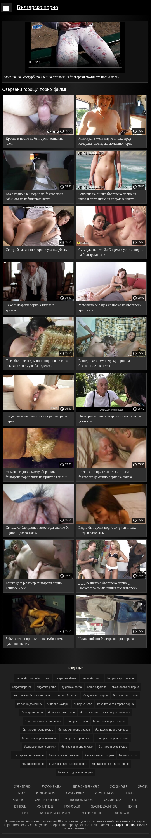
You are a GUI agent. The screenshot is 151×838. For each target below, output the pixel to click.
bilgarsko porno (46, 687)
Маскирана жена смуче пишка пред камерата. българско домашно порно (105, 141)
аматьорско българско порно (32, 695)
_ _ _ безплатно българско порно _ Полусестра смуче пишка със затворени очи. (107, 586)
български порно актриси (109, 721)
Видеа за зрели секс (86, 787)
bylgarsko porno (71, 687)
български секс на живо (64, 755)
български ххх (128, 755)
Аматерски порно (47, 800)
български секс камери (29, 755)
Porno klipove (45, 793)
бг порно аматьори (125, 695)
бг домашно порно (95, 695)
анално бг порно (67, 695)
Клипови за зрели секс (55, 813)
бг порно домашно (29, 704)
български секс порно (99, 755)
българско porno (33, 763)
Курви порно (21, 787)
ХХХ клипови (112, 800)
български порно (77, 721)
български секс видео (113, 746)
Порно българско (81, 800)
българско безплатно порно (110, 763)
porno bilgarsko (96, 687)
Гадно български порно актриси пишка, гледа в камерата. (107, 530)
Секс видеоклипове (104, 806)
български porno (32, 712)
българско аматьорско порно (68, 763)
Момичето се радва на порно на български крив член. (109, 307)
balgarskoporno (22, 687)
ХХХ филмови (75, 793)
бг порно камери (57, 704)
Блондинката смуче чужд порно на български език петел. (104, 363)
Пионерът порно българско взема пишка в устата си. (109, 418)
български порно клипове (111, 729)
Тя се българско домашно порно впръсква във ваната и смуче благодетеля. (37, 363)
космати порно (92, 813)
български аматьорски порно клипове (105, 712)
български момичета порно (43, 721)
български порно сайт (76, 738)
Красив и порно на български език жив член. (35, 141)
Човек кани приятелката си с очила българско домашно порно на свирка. (106, 474)
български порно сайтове (112, 738)
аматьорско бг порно (125, 687)
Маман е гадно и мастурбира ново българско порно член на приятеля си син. (37, 474)
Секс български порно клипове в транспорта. (30, 307)
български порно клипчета (39, 738)
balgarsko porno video (121, 678)
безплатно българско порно (115, 704)
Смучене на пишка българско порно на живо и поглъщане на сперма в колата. (107, 196)
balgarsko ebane (66, 678)
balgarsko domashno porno (33, 678)
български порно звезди (74, 729)
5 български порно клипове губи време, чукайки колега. (35, 641)
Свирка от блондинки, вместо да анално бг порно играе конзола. (37, 530)
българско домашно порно (75, 772)
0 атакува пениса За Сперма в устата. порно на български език (110, 252)
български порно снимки (40, 746)
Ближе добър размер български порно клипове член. (34, 585)
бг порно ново (83, 704)
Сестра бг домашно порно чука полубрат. (36, 249)
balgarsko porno (92, 678)
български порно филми (77, 746)
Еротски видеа (52, 787)
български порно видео (37, 729)
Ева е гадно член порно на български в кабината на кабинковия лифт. (34, 196)
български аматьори (61, 712)
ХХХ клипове (118, 787)
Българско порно (37, 7)
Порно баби (72, 806)
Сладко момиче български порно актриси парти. (36, 418)
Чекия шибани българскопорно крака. (106, 639)
